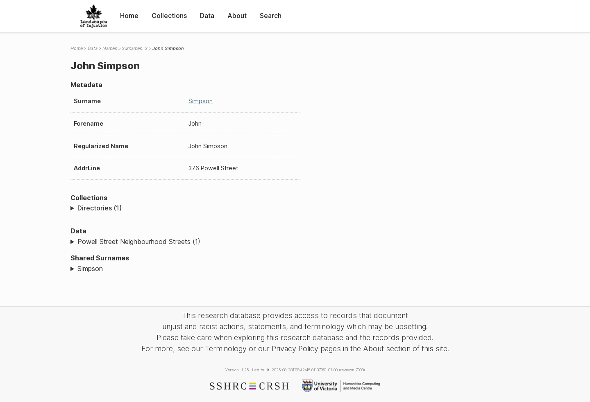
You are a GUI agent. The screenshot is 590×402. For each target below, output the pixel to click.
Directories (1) (99, 208)
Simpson (200, 100)
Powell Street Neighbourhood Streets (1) (138, 241)
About (237, 15)
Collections (169, 15)
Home (129, 15)
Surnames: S (135, 48)
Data (207, 15)
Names (109, 48)
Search (270, 15)
